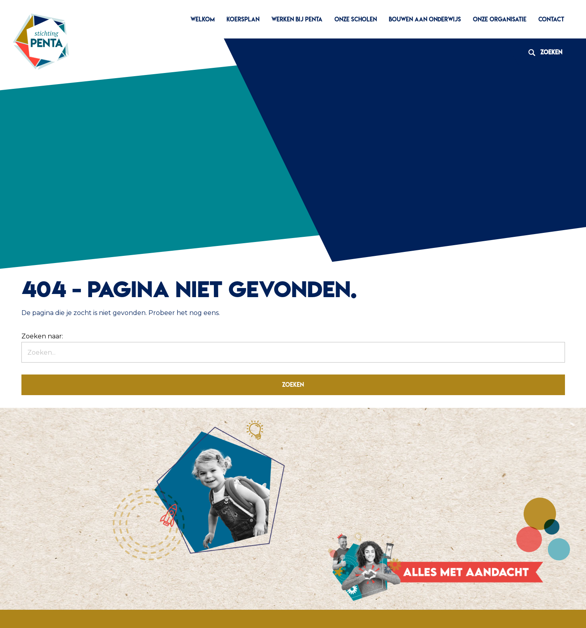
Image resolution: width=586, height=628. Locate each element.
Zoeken (542, 52)
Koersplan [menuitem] (243, 19)
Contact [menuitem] (551, 19)
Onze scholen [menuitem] (355, 19)
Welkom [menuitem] (202, 19)
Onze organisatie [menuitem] (499, 19)
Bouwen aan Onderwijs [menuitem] (425, 19)
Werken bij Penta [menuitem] (297, 19)
